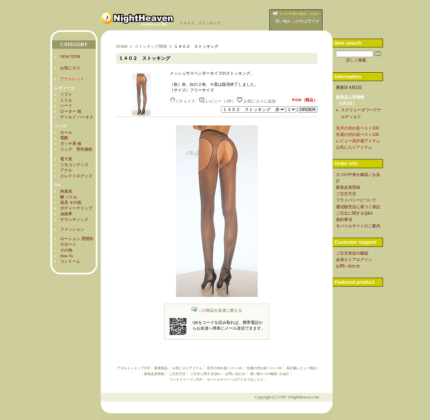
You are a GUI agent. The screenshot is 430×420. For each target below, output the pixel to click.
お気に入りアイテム (187, 368)
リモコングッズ (74, 164)
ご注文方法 (177, 374)
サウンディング (74, 219)
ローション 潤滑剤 (76, 238)
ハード (66, 105)
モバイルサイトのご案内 (358, 226)
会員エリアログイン (354, 259)
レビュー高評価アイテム (358, 141)
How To (66, 256)
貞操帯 (66, 214)
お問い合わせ (235, 374)
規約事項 (344, 219)
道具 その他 (70, 202)
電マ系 (66, 159)
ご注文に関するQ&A (205, 374)
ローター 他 (70, 111)
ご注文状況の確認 (352, 253)
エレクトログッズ (76, 176)
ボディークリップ (76, 208)
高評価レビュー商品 (301, 368)
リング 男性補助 (76, 149)
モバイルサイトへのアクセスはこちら (235, 379)
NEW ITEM (70, 56)
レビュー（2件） (217, 101)
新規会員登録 (154, 374)
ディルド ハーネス (76, 117)
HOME (122, 46)
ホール (66, 132)
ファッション (72, 229)
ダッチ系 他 (70, 143)
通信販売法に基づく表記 (358, 206)
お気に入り (70, 68)
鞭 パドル (68, 197)
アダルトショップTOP (133, 368)
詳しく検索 (356, 60)
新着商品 (161, 368)
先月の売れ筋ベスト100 (357, 128)
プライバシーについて (356, 200)
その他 (66, 250)
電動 (64, 138)
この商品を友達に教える (216, 310)
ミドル (66, 100)
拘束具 (66, 191)
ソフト (66, 94)
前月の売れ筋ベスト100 (224, 368)
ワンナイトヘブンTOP (185, 379)
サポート (68, 244)
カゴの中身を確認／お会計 (299, 13)
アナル (66, 170)
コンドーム (70, 261)
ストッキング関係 (151, 46)
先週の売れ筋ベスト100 (264, 368)
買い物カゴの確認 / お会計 (269, 374)
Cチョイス (182, 101)
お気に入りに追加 (256, 101)
